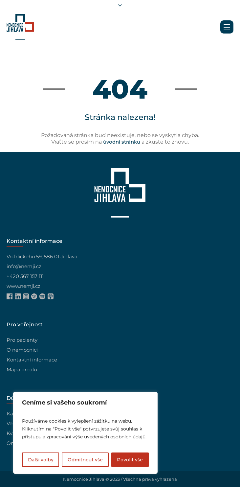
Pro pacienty (22, 340)
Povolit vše (130, 460)
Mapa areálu (22, 369)
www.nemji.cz (23, 286)
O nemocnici (22, 350)
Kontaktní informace (32, 360)
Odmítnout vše (85, 460)
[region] (85, 433)
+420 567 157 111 (25, 276)
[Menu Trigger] (226, 27)
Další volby (41, 460)
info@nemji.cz (24, 266)
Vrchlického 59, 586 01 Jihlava (42, 256)
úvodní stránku (121, 142)
